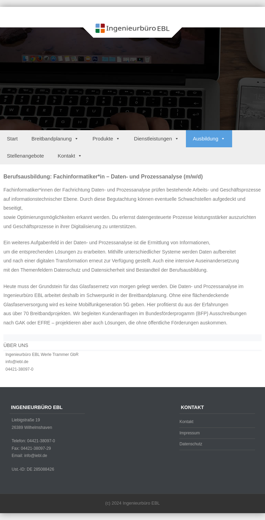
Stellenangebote (25, 156)
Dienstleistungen (156, 138)
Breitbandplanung (55, 138)
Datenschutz (190, 444)
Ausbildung (209, 138)
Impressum (189, 433)
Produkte (106, 138)
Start (12, 138)
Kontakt (70, 156)
